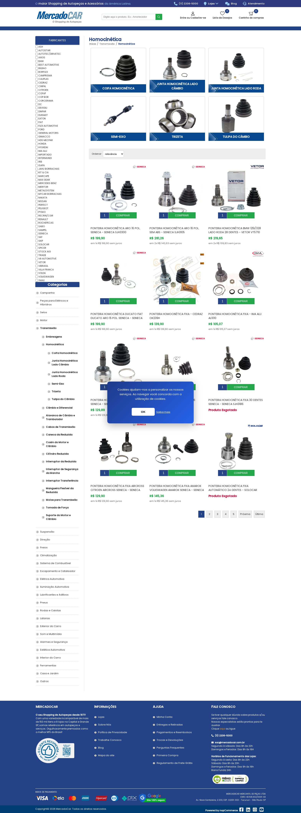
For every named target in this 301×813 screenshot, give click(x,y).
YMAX (41, 280)
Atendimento (254, 4)
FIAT (40, 122)
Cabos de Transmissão (60, 427)
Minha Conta (164, 717)
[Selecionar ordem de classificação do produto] (113, 153)
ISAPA (41, 165)
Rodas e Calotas (50, 610)
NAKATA (42, 197)
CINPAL (42, 86)
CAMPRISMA (45, 75)
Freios (44, 547)
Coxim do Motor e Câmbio (57, 444)
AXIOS (41, 57)
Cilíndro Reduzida (57, 454)
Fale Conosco (223, 707)
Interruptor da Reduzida (61, 461)
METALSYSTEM (46, 190)
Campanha (47, 293)
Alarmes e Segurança (54, 642)
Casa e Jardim (49, 673)
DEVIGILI (42, 107)
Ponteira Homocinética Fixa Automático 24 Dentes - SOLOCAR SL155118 (232, 478)
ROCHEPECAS (46, 222)
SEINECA (43, 233)
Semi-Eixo (118, 137)
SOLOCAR (43, 244)
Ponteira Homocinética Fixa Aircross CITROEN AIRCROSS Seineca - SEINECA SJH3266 (117, 478)
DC (40, 104)
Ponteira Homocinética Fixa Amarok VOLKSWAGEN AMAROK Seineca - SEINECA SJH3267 (177, 478)
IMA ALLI (42, 151)
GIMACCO (44, 136)
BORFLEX (43, 72)
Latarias (45, 618)
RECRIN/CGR (45, 215)
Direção (45, 539)
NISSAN (42, 201)
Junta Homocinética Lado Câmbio (177, 86)
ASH (40, 46)
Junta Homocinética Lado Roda (236, 88)
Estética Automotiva (52, 650)
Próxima (245, 502)
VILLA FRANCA (46, 269)
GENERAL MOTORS (48, 133)
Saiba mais (163, 412)
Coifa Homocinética (118, 88)
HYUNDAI (43, 147)
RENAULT (43, 219)
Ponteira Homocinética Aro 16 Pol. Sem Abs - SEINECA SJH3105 (174, 227)
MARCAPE (43, 176)
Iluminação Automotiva (54, 587)
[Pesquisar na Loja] (128, 17)
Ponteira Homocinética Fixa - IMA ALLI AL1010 (234, 310)
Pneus (44, 602)
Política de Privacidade (112, 732)
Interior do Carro (50, 657)
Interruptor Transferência (62, 481)
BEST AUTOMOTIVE (48, 64)
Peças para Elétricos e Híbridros (54, 302)
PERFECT (43, 204)
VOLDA (42, 273)
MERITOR (43, 186)
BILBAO (42, 68)
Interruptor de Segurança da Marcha (62, 471)
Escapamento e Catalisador (57, 571)
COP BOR (43, 97)
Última (259, 502)
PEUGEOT (43, 208)
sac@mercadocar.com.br (228, 742)
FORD (41, 129)
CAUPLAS (43, 79)
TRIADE (42, 255)
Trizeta (177, 137)
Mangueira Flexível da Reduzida (60, 490)
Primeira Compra (167, 755)
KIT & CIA (43, 172)
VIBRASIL (43, 266)
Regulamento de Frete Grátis (175, 763)
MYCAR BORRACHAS (50, 194)
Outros (44, 681)
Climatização (48, 555)
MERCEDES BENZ (47, 183)
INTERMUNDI (45, 158)
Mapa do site (106, 755)
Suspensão (47, 532)
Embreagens (54, 337)
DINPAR (42, 111)
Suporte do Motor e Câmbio (58, 517)
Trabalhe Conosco (110, 740)
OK (143, 411)
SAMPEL (42, 229)
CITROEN (43, 89)
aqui (222, 728)
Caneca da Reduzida (59, 434)
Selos (43, 312)
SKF (40, 237)
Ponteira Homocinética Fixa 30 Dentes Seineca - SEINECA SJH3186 (235, 393)
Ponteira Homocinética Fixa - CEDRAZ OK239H (176, 310)
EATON (42, 118)
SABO (41, 226)
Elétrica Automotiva (52, 579)
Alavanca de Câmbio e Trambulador (60, 417)
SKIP (40, 240)
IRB (40, 161)
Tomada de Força (57, 507)
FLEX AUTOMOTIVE (48, 125)
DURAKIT (43, 114)
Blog (231, 4)
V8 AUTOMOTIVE (47, 258)
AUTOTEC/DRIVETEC (49, 53)
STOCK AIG (44, 251)
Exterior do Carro (50, 626)
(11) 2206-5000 (186, 4)
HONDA (42, 143)
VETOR (42, 262)
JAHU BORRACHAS (48, 168)
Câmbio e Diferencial (59, 408)
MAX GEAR (44, 179)
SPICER (42, 248)
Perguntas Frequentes (170, 747)
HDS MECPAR (45, 140)
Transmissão (48, 328)
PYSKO (41, 212)
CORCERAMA (45, 100)
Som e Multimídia (51, 634)
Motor (43, 320)
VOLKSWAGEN (46, 276)
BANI (41, 61)
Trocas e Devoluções (170, 740)
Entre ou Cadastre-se (193, 17)
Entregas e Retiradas (170, 724)
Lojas (213, 4)
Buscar (158, 17)
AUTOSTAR (44, 50)
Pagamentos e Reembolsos (174, 732)
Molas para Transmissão (61, 500)
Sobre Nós (104, 724)
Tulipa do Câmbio (236, 137)
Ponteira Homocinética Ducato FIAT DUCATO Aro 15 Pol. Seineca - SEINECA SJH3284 (117, 312)
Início (92, 44)
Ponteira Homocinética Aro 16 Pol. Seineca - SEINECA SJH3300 (115, 227)
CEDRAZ (42, 82)
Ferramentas (48, 665)
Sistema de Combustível (55, 563)
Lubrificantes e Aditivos (54, 595)
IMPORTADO (44, 154)
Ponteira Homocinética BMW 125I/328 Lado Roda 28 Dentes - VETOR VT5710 (234, 227)
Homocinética (55, 344)
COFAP (42, 93)
